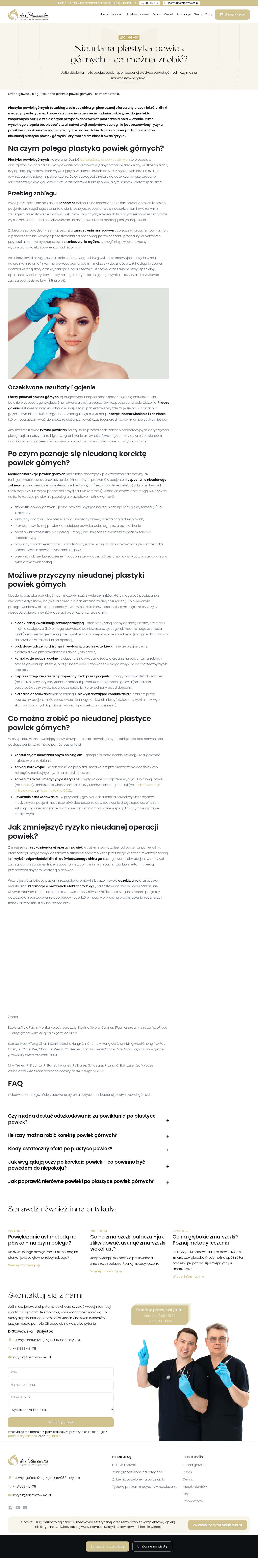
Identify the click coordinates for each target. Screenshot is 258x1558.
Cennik (169, 14)
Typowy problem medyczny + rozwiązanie (145, 1486)
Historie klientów (195, 1486)
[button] (111, 14)
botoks (26, 785)
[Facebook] (10, 1507)
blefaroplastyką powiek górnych (105, 159)
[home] (28, 14)
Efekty (198, 14)
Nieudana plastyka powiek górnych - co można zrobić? (81, 94)
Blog (208, 14)
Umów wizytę (193, 1501)
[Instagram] (25, 1507)
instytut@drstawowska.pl (183, 2)
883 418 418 (151, 2)
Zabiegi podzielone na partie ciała (138, 1479)
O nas (156, 14)
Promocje (184, 14)
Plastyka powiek (138, 14)
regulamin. (53, 1436)
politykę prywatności (22, 1436)
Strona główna (18, 94)
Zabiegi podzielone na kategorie (137, 1472)
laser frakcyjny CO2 (55, 790)
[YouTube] (17, 1507)
